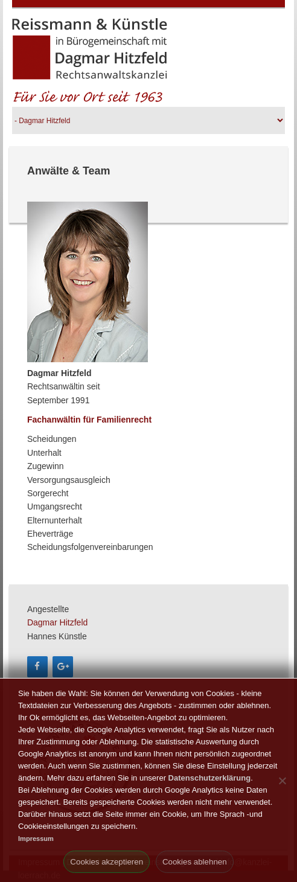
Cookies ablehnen (194, 861)
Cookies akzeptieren (106, 861)
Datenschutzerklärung (209, 777)
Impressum (36, 838)
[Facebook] (37, 666)
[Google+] (63, 666)
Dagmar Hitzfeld (57, 622)
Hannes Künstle (57, 636)
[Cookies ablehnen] (282, 781)
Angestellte (48, 609)
